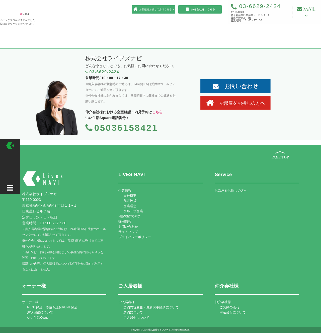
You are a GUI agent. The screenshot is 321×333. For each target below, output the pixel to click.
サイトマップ (128, 232)
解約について (133, 312)
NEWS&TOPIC (129, 216)
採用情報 (124, 221)
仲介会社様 (223, 302)
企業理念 (129, 206)
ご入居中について (136, 317)
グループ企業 (133, 211)
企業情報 (124, 190)
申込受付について (233, 312)
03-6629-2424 (256, 6)
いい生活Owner (38, 317)
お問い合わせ (128, 227)
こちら (157, 112)
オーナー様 (30, 302)
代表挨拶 (129, 201)
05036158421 (126, 128)
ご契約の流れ (229, 307)
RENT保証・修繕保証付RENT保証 (52, 307)
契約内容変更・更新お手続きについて (151, 307)
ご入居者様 (126, 302)
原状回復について (40, 312)
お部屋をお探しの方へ (231, 190)
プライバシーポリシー (134, 237)
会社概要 (129, 196)
